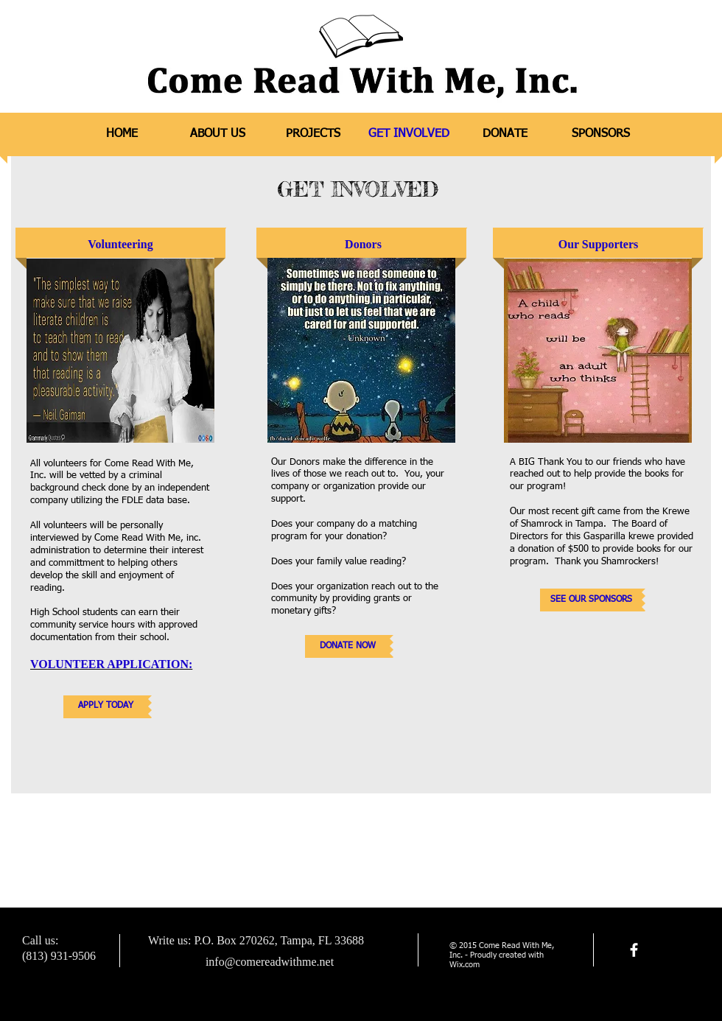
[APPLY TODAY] (105, 706)
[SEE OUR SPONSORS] (591, 600)
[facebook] (634, 950)
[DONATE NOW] (347, 646)
